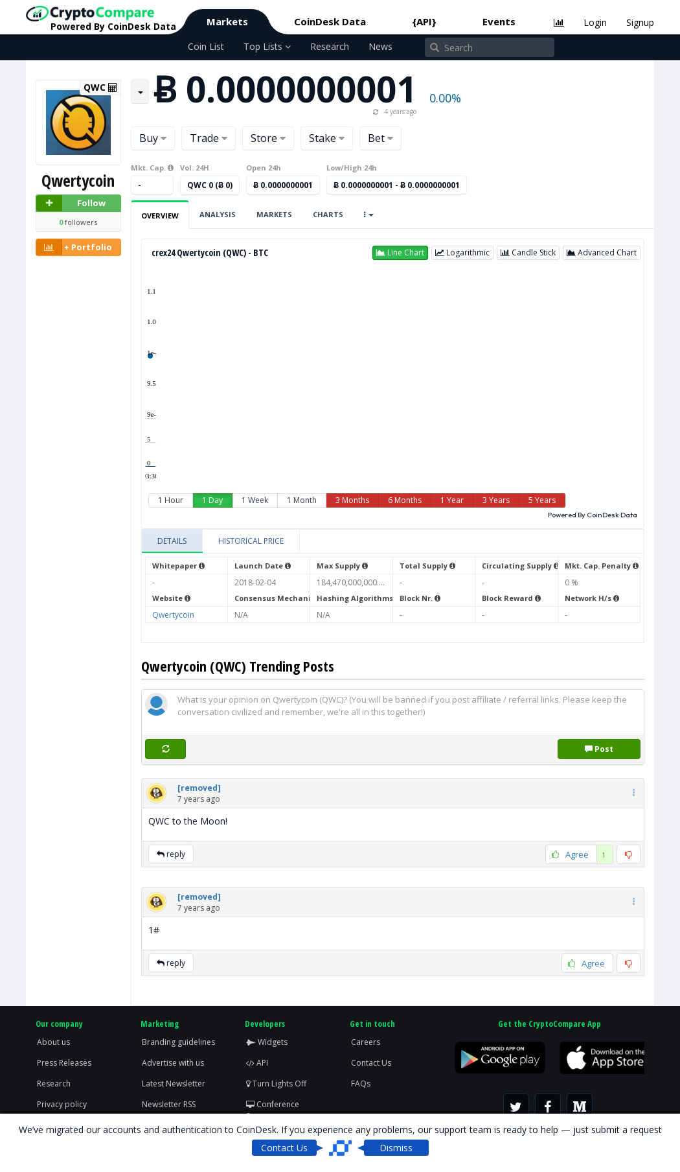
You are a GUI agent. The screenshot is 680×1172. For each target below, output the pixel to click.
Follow (71, 203)
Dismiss (396, 1148)
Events (499, 21)
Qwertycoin (173, 614)
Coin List (206, 46)
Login (595, 22)
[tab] (172, 541)
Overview (160, 215)
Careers (365, 1042)
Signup (640, 22)
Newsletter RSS (169, 1104)
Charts (328, 214)
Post (599, 749)
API (257, 1062)
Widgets (267, 1042)
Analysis (217, 214)
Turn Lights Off (276, 1083)
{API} (424, 21)
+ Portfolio (74, 247)
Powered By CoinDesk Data (592, 514)
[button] (400, 253)
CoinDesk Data (330, 21)
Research (329, 46)
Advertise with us (173, 1062)
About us (53, 1042)
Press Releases (64, 1062)
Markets (227, 21)
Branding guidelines (178, 1042)
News (380, 46)
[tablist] (393, 542)
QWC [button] (100, 87)
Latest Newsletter (173, 1083)
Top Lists (267, 46)
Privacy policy (62, 1104)
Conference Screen (272, 1110)
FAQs (360, 1083)
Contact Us (371, 1062)
